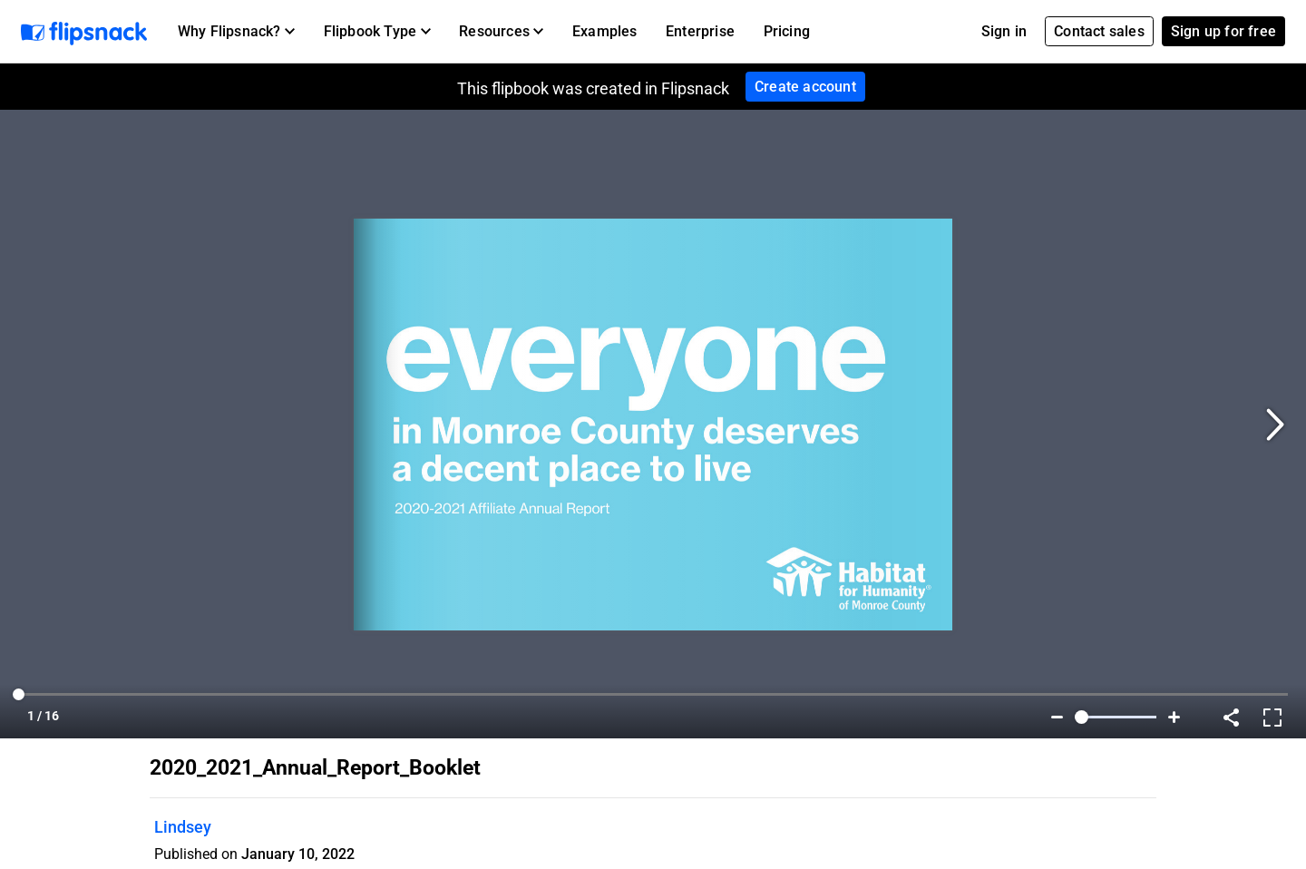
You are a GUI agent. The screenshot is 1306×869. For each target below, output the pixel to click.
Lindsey (182, 826)
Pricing (787, 31)
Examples (605, 31)
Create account (805, 86)
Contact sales (1099, 31)
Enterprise (700, 31)
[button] (236, 32)
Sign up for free (1223, 31)
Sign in (1004, 31)
